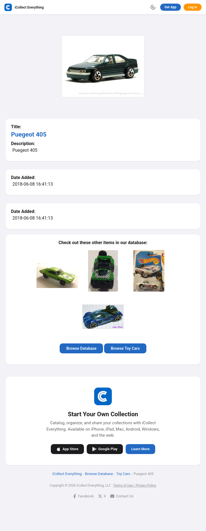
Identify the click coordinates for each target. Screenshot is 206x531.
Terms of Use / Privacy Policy (134, 485)
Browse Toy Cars (125, 348)
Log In (192, 7)
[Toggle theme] (153, 7)
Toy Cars (123, 473)
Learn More (140, 449)
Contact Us (121, 496)
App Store (67, 449)
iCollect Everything (67, 473)
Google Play (105, 449)
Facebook (83, 496)
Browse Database (81, 348)
